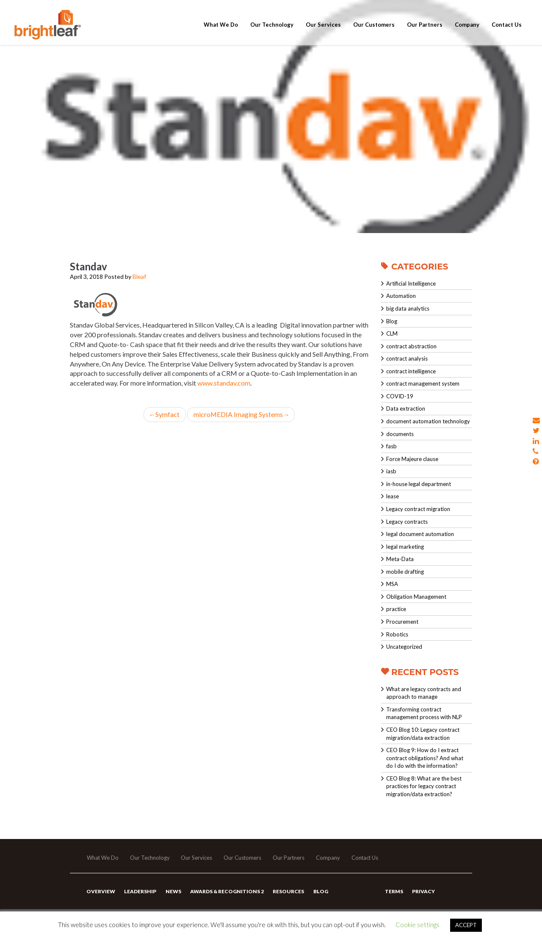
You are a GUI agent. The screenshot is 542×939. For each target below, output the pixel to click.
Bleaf (139, 276)
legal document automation (420, 534)
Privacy (423, 892)
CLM (392, 333)
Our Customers (374, 30)
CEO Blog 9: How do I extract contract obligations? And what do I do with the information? (424, 758)
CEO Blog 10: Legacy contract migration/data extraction (422, 733)
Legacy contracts (407, 521)
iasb (391, 471)
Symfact (165, 414)
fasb (391, 446)
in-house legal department (418, 484)
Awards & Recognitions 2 (226, 892)
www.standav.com (223, 383)
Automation (401, 295)
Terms (394, 892)
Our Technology (271, 30)
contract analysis (407, 358)
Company (467, 30)
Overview (100, 892)
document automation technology (428, 421)
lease (392, 496)
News (173, 892)
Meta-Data (400, 559)
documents (400, 434)
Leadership (140, 892)
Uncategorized (404, 646)
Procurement (402, 621)
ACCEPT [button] (466, 925)
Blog (391, 321)
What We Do (221, 30)
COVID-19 (399, 396)
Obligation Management (416, 596)
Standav (88, 266)
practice (396, 609)
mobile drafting (405, 571)
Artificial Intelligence (411, 283)
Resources (288, 892)
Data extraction (405, 408)
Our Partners (424, 30)
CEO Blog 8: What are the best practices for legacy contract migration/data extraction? (424, 786)
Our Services (323, 30)
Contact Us (507, 30)
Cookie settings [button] (417, 924)
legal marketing (405, 546)
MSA (392, 584)
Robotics (397, 634)
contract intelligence (411, 371)
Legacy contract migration (418, 509)
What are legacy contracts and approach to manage (423, 693)
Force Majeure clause (412, 459)
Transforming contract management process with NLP (424, 713)
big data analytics (407, 308)
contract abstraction (411, 346)
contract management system (422, 383)
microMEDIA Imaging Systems (241, 414)
